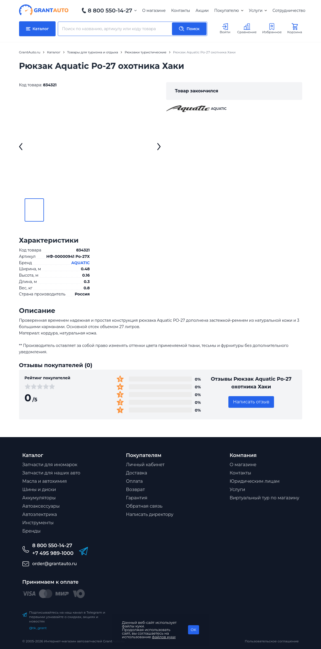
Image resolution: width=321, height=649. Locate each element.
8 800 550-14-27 (110, 10)
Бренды (31, 531)
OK (193, 629)
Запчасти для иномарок (49, 464)
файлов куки (164, 637)
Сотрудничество (288, 10)
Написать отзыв (251, 401)
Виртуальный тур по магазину (264, 497)
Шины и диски (39, 489)
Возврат (135, 489)
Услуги (258, 10)
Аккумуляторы (39, 497)
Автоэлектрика (39, 514)
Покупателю (228, 10)
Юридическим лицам (255, 481)
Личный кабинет (145, 464)
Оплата (134, 481)
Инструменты (38, 522)
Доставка (136, 473)
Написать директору (150, 514)
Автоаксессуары (41, 506)
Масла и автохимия (44, 481)
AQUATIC (80, 262)
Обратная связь (144, 506)
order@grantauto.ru (54, 563)
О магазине (154, 10)
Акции (201, 10)
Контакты (180, 10)
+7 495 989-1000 (53, 553)
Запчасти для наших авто (51, 473)
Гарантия (136, 497)
